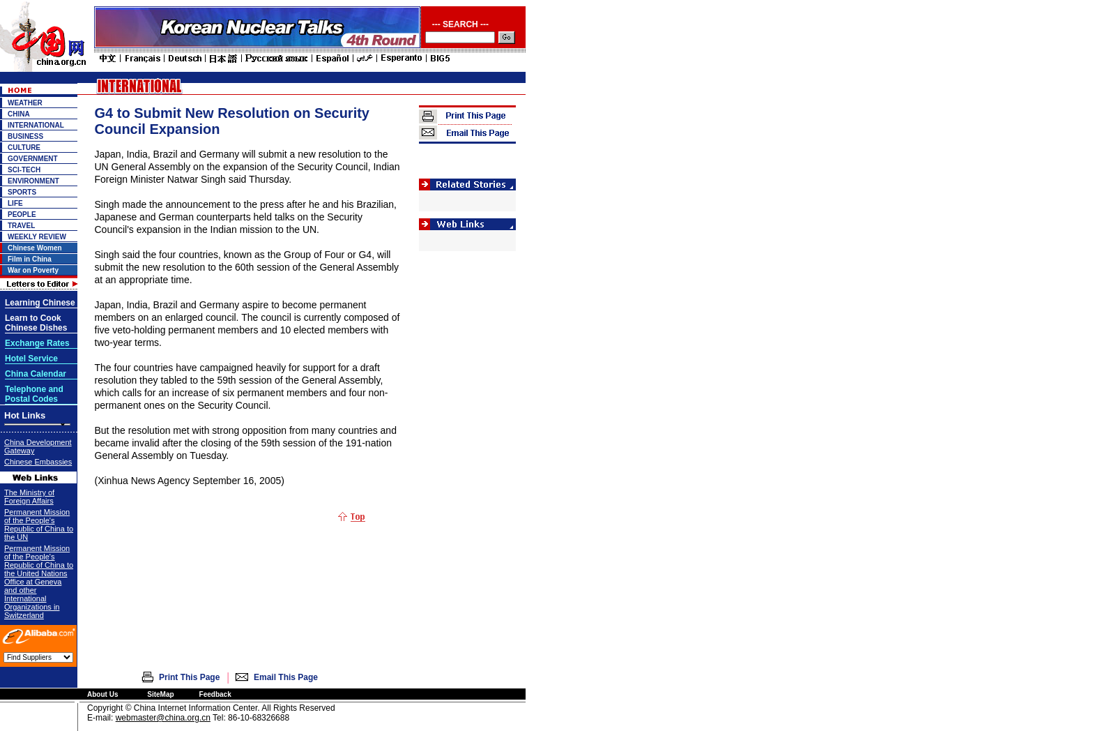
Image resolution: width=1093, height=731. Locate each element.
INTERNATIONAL (36, 125)
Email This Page (286, 677)
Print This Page (189, 677)
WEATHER (25, 103)
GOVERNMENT (33, 159)
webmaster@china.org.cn (163, 718)
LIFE (15, 203)
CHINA (19, 114)
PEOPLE (22, 214)
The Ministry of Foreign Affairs (29, 496)
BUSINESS (25, 136)
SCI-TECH (24, 170)
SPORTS (22, 192)
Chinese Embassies (38, 462)
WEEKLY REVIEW (37, 237)
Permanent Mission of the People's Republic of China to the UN (38, 524)
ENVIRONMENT (33, 181)
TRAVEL (21, 225)
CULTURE (24, 147)
